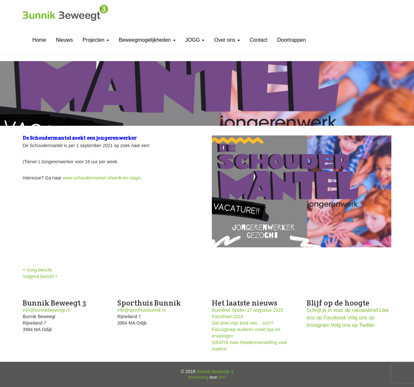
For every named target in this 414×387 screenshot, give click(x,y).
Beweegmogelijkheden (147, 40)
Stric (222, 377)
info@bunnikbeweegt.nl (46, 310)
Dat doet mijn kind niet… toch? (243, 323)
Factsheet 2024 (227, 316)
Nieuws (64, 40)
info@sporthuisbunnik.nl (141, 310)
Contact (258, 40)
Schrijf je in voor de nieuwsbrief (342, 310)
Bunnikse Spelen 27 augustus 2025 (247, 310)
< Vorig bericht (37, 270)
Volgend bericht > (40, 276)
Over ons (227, 40)
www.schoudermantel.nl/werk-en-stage (101, 177)
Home (39, 40)
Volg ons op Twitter (353, 325)
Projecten (95, 40)
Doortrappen (291, 40)
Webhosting (198, 377)
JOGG (195, 40)
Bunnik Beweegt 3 (215, 371)
